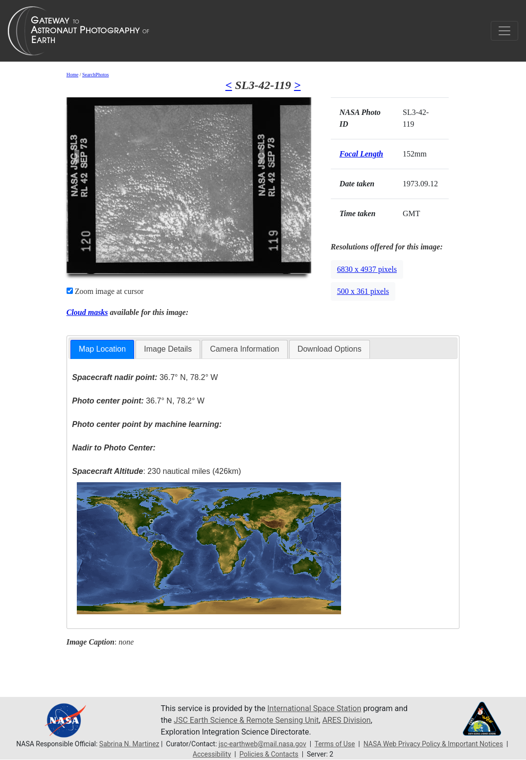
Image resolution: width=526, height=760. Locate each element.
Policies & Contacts (268, 754)
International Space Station (314, 708)
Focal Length (361, 154)
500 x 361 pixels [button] (363, 291)
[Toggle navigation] (504, 31)
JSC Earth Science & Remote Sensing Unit (246, 720)
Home (72, 74)
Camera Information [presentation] (244, 349)
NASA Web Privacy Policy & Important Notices (433, 744)
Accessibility (212, 754)
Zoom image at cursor (105, 291)
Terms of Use (335, 744)
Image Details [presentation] (168, 349)
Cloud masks (87, 312)
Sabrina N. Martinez (129, 744)
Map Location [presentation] (102, 349)
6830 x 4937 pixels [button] (367, 269)
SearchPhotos (95, 74)
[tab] (102, 349)
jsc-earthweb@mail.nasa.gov (262, 744)
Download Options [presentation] (329, 349)
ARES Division (346, 720)
